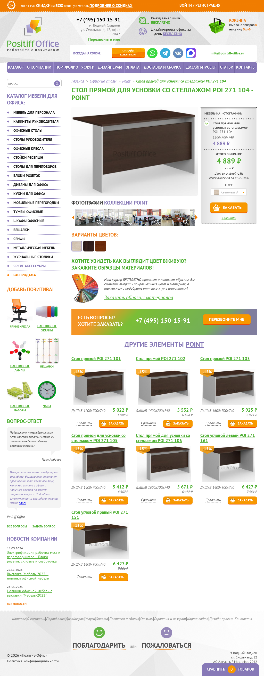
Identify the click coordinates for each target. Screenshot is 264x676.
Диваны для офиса (30, 184)
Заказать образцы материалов (138, 297)
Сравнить (229, 218)
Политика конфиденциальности (33, 661)
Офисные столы (27, 130)
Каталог (15, 67)
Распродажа (24, 275)
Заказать (232, 207)
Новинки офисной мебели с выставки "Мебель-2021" (29, 593)
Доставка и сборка (162, 67)
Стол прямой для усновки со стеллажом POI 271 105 (98, 438)
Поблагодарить (99, 645)
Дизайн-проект (201, 67)
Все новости (17, 604)
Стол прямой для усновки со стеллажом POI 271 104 (231, 127)
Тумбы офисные (28, 211)
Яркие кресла (20, 326)
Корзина (237, 20)
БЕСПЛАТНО (160, 22)
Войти (185, 5)
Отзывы (146, 618)
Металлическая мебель (34, 248)
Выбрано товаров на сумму (243, 27)
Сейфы (19, 239)
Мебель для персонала (34, 112)
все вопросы (17, 526)
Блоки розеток (26, 175)
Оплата (132, 67)
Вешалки (21, 229)
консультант (128, 52)
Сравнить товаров (230, 669)
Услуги (88, 67)
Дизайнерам (110, 67)
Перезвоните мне (104, 39)
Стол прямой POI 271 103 (225, 358)
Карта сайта (197, 618)
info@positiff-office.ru (227, 53)
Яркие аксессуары (29, 266)
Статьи (226, 67)
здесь (22, 503)
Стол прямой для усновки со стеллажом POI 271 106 (163, 438)
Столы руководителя (32, 139)
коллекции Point (126, 202)
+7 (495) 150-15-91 (98, 19)
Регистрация (207, 5)
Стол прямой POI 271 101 (96, 358)
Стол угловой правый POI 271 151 (99, 515)
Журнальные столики (33, 257)
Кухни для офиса (29, 193)
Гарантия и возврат (170, 618)
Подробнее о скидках (111, 5)
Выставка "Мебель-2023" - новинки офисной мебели (28, 576)
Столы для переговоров (34, 166)
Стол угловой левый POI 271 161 (227, 438)
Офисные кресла (28, 148)
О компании (39, 67)
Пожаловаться (166, 645)
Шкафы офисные (28, 220)
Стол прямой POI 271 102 (160, 358)
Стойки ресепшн (28, 157)
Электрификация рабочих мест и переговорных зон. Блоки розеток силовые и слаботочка (33, 557)
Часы (47, 406)
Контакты (245, 67)
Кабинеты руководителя (36, 121)
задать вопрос (43, 526)
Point (195, 344)
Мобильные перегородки (36, 202)
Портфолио (66, 67)
